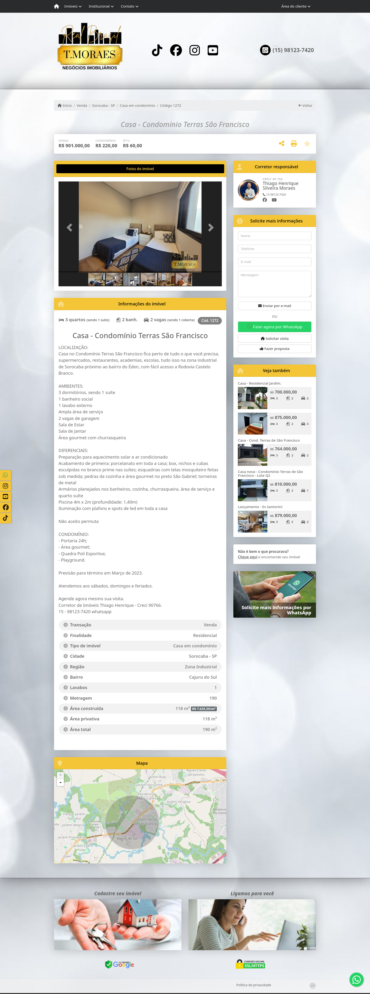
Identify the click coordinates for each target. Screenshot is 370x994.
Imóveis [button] (71, 6)
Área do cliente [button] (294, 6)
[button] (71, 227)
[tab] (73, 168)
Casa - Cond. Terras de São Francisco (269, 440)
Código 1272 (170, 105)
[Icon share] (157, 50)
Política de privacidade (253, 985)
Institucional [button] (99, 6)
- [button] (60, 782)
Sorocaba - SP (103, 105)
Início (65, 105)
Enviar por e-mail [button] (274, 305)
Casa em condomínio (137, 105)
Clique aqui (247, 557)
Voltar (305, 105)
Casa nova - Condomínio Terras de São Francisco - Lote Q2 (270, 473)
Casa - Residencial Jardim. (259, 383)
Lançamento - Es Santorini (260, 506)
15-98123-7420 (274, 195)
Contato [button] (127, 6)
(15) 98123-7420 (293, 50)
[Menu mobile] (56, 6)
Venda (82, 105)
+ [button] (60, 775)
